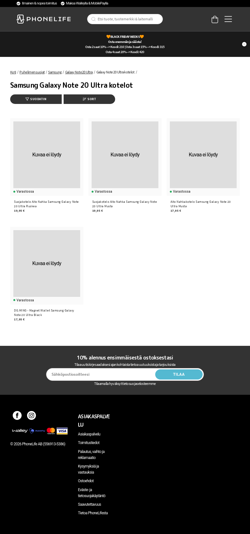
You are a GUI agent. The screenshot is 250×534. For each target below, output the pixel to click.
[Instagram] (31, 416)
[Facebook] (17, 416)
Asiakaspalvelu (89, 434)
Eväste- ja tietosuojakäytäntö (91, 493)
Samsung (54, 72)
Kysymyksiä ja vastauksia (88, 469)
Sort (89, 99)
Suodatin (35, 99)
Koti (13, 72)
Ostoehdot (86, 481)
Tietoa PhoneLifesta (93, 513)
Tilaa (179, 374)
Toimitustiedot (88, 443)
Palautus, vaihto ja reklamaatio (91, 454)
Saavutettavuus (89, 504)
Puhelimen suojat (32, 72)
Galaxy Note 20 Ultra (79, 72)
